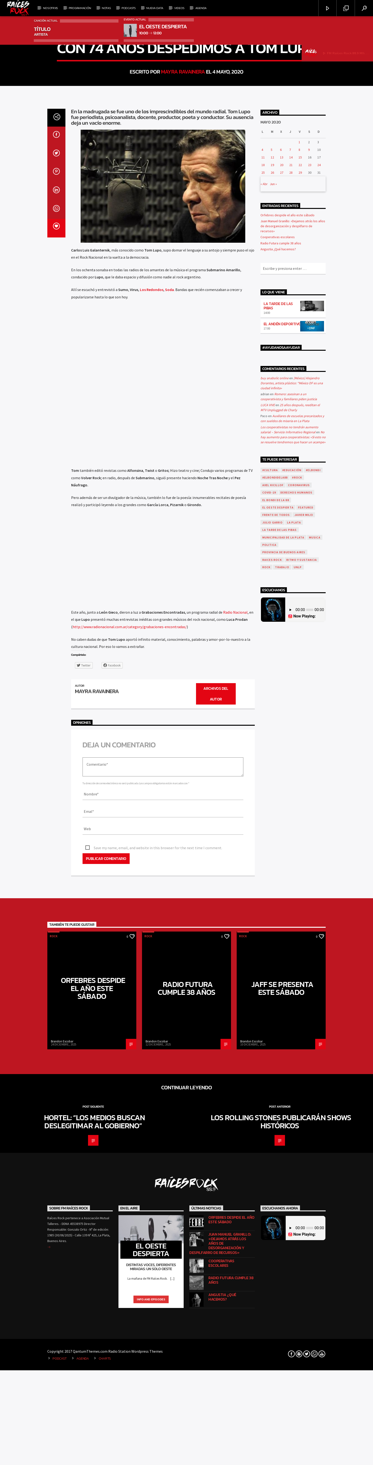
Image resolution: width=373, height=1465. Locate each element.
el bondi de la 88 (275, 833)
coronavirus (299, 818)
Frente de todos (276, 848)
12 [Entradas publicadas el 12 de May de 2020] (272, 491)
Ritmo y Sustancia (301, 893)
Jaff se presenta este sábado (282, 1322)
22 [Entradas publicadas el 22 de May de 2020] (300, 498)
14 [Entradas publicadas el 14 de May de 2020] (291, 491)
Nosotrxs (50, 8)
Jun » (273, 517)
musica (314, 871)
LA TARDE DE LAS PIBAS (278, 639)
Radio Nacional (235, 946)
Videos (179, 8)
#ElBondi (313, 803)
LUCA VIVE (267, 739)
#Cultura (270, 803)
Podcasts (129, 8)
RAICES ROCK (272, 893)
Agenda (201, 8)
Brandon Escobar (62, 1375)
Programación (80, 8)
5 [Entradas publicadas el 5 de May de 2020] (271, 483)
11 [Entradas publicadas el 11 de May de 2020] (263, 491)
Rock (186, 201)
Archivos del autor (215, 1027)
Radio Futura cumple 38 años (280, 577)
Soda (169, 623)
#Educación (291, 803)
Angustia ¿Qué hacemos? (278, 583)
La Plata (294, 856)
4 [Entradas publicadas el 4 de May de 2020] (262, 483)
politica (269, 878)
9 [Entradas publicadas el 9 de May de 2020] (309, 483)
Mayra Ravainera (183, 240)
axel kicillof (273, 818)
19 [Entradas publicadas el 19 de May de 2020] (272, 498)
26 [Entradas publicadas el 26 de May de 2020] (272, 506)
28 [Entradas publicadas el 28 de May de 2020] (291, 506)
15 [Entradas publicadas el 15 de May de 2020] (300, 491)
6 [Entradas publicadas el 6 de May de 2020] (281, 483)
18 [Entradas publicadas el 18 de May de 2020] (263, 498)
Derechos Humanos (296, 826)
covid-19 (269, 826)
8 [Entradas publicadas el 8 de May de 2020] (299, 483)
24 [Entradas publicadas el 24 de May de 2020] (319, 498)
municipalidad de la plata (283, 871)
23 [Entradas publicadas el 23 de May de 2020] (309, 498)
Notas (106, 8)
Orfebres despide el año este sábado (287, 549)
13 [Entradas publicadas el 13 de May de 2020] (281, 491)
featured (305, 841)
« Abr (264, 517)
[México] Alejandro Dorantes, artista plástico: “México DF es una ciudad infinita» (291, 717)
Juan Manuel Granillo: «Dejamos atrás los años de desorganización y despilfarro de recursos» (292, 560)
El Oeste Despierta (278, 841)
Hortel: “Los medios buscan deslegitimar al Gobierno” (94, 1455)
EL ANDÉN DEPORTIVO (282, 657)
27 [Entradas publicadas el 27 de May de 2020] (281, 506)
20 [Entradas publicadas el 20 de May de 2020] (281, 498)
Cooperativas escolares (277, 571)
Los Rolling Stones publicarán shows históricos (281, 1455)
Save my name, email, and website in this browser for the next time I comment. (158, 1181)
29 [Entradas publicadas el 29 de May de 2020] (300, 506)
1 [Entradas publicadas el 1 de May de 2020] (299, 476)
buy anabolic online (274, 712)
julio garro (272, 856)
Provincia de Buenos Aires (283, 886)
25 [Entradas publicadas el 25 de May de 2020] (263, 506)
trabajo (282, 901)
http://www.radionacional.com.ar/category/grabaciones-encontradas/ (130, 960)
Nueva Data (154, 8)
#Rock (297, 811)
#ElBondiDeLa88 (275, 811)
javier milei (303, 848)
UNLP (298, 901)
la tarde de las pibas (279, 863)
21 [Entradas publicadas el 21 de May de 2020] (291, 498)
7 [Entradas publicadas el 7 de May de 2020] (290, 483)
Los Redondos (151, 623)
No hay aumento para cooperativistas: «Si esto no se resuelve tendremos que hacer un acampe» (293, 771)
